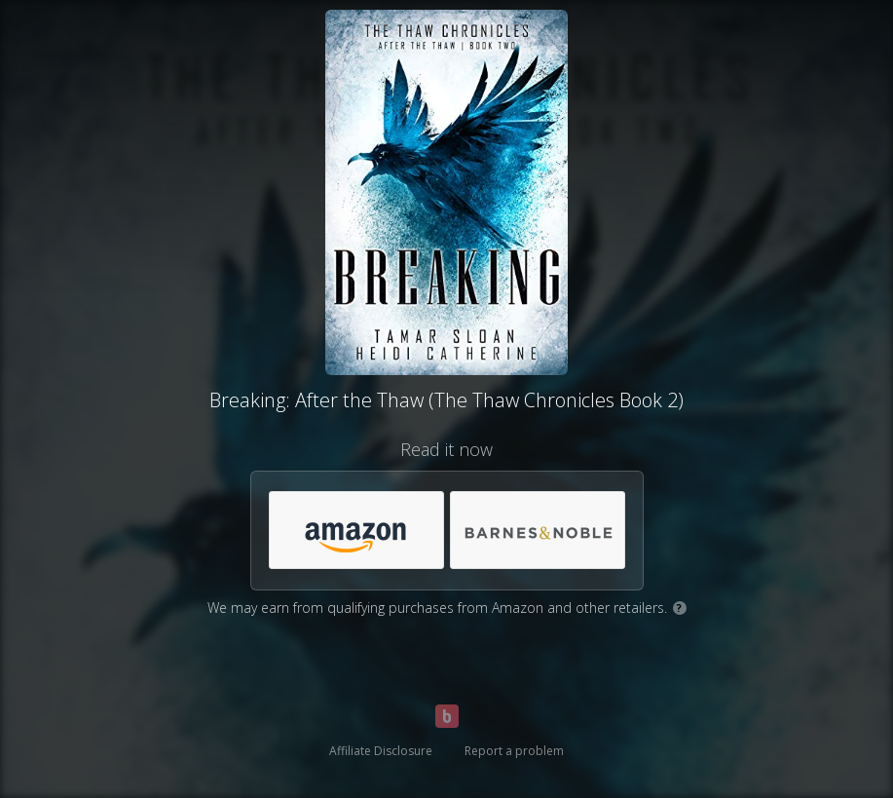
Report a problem (514, 750)
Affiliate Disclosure (380, 750)
